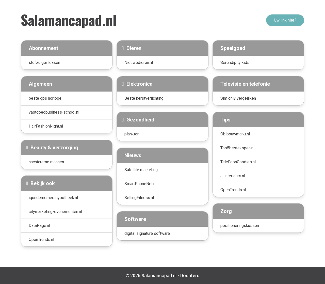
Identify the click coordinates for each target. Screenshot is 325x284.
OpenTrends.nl (41, 239)
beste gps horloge (45, 98)
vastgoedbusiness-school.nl (54, 112)
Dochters (189, 275)
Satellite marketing (141, 169)
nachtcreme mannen (46, 161)
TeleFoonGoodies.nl (238, 161)
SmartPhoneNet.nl (140, 183)
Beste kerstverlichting (144, 98)
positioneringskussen (239, 225)
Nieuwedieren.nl (138, 62)
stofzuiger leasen (44, 62)
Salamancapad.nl (69, 19)
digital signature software (147, 233)
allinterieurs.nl (232, 175)
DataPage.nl (39, 225)
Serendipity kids (234, 62)
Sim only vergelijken (238, 98)
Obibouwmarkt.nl (235, 134)
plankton (131, 134)
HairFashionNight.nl (46, 126)
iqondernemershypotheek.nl (53, 197)
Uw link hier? (285, 20)
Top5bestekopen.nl (237, 148)
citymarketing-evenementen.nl (55, 211)
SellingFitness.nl (139, 197)
